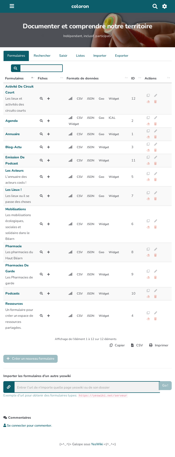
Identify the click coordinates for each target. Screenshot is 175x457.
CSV (80, 99)
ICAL (112, 118)
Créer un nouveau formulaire (30, 358)
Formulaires (16, 55)
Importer (99, 55)
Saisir (63, 55)
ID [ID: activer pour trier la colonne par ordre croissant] (133, 78)
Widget (114, 99)
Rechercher (42, 55)
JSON (90, 99)
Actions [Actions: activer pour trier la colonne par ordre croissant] (150, 78)
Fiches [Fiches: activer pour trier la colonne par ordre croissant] (42, 78)
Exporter (121, 55)
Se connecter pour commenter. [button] (27, 425)
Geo (101, 99)
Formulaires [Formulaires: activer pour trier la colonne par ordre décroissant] (14, 78)
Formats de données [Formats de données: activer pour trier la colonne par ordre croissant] (82, 78)
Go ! (165, 385)
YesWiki (97, 444)
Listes (80, 55)
